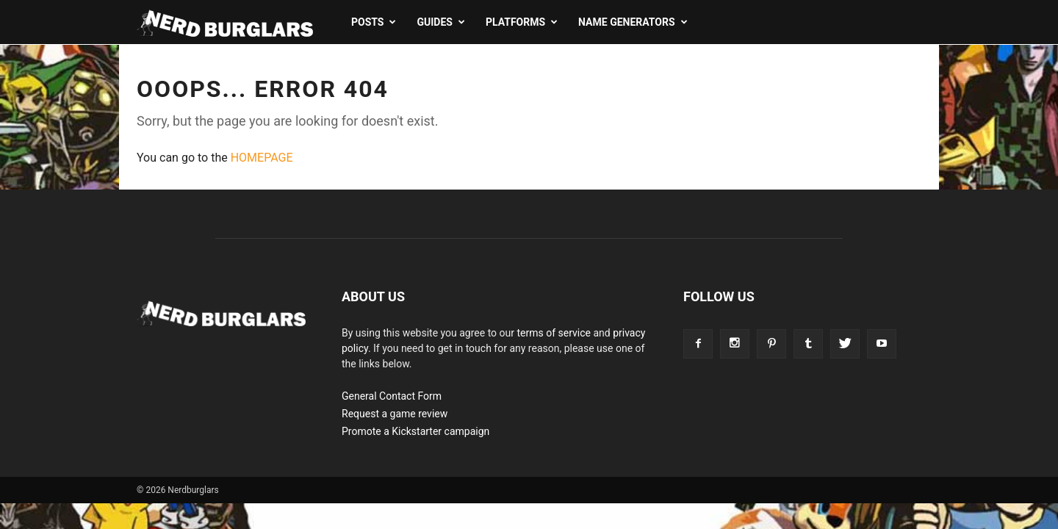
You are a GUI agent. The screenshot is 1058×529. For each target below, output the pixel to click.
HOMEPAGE (262, 158)
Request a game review (394, 414)
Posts (373, 22)
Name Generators (632, 22)
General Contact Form (392, 396)
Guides (440, 22)
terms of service (554, 333)
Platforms (522, 22)
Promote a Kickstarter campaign (415, 431)
